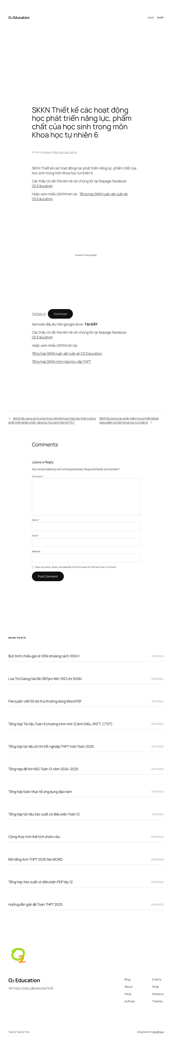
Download (60, 314)
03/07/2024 (158, 791)
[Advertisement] (86, 58)
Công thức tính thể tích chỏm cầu (34, 837)
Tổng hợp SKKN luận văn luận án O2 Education (67, 353)
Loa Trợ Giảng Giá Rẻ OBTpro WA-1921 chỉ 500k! (45, 679)
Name (35, 520)
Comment (38, 476)
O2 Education (42, 186)
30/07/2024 (158, 701)
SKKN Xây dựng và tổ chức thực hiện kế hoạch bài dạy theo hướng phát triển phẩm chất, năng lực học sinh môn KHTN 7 (52, 420)
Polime (46, 152)
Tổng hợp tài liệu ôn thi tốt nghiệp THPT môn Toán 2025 (51, 746)
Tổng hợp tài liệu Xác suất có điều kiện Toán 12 (44, 814)
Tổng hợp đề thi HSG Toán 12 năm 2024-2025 (43, 769)
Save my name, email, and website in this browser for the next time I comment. (76, 567)
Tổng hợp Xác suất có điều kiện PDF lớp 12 (40, 882)
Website (36, 551)
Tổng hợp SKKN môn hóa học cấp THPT (61, 361)
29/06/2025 (157, 836)
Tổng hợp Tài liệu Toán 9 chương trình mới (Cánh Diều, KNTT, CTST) (60, 724)
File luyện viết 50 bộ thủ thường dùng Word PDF (44, 701)
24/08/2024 (157, 678)
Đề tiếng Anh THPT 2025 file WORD (35, 859)
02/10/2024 (158, 656)
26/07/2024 (157, 723)
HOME (151, 17)
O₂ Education (19, 17)
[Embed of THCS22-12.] (86, 255)
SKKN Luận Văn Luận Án (65, 152)
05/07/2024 (158, 769)
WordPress (158, 1031)
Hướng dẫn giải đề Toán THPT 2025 (35, 904)
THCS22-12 (39, 314)
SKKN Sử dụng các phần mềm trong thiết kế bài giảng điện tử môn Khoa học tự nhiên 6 (129, 420)
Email (35, 535)
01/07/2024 (158, 814)
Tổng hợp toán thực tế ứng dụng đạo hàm (40, 792)
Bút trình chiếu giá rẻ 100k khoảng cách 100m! (44, 656)
